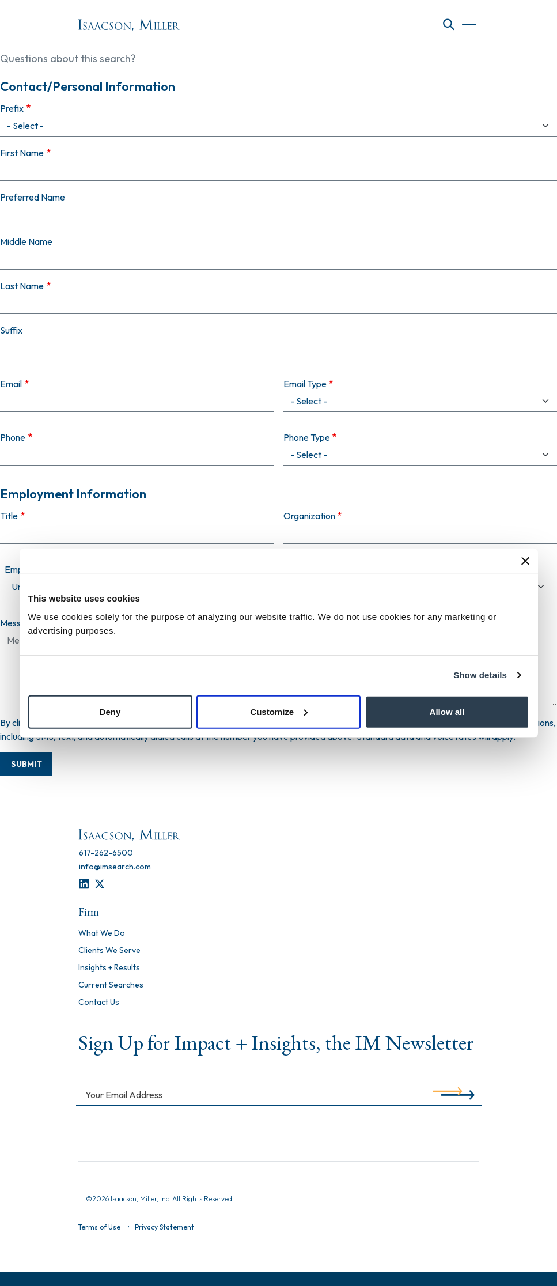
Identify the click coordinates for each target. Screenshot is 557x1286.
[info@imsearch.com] (114, 866)
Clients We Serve (109, 950)
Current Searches (110, 985)
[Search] (448, 25)
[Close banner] (525, 561)
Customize (279, 711)
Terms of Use (99, 1227)
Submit (26, 764)
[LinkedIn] (83, 884)
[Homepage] (129, 25)
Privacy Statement (164, 1227)
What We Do (101, 933)
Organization (309, 515)
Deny (110, 711)
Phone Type (306, 437)
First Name (22, 152)
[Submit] (447, 1094)
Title (9, 515)
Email (11, 383)
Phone (12, 437)
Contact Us (98, 1002)
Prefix (12, 108)
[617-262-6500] (106, 853)
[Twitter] (99, 884)
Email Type (305, 383)
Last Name (22, 286)
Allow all (447, 711)
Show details (480, 675)
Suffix (11, 330)
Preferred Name (32, 197)
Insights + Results (109, 968)
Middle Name (26, 241)
